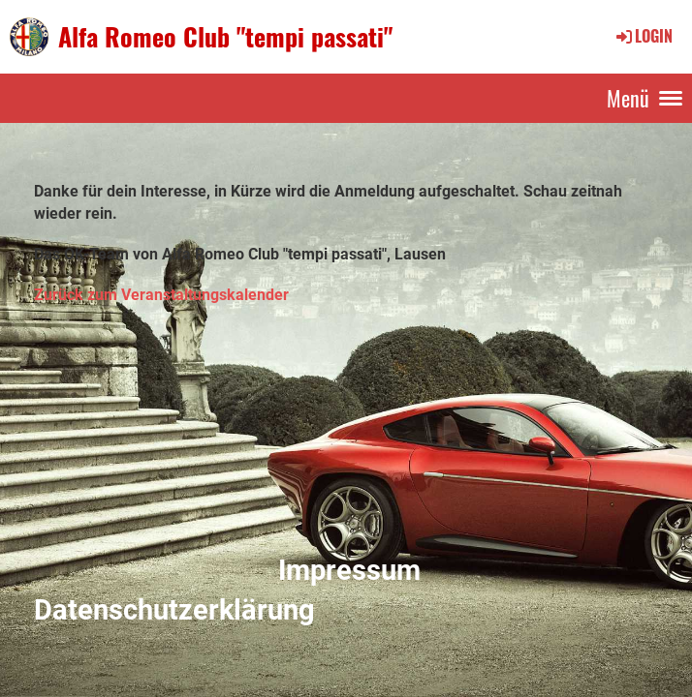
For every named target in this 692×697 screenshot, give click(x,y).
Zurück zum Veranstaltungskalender (161, 295)
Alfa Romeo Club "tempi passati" (225, 36)
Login (643, 35)
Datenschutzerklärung (174, 609)
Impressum (349, 570)
